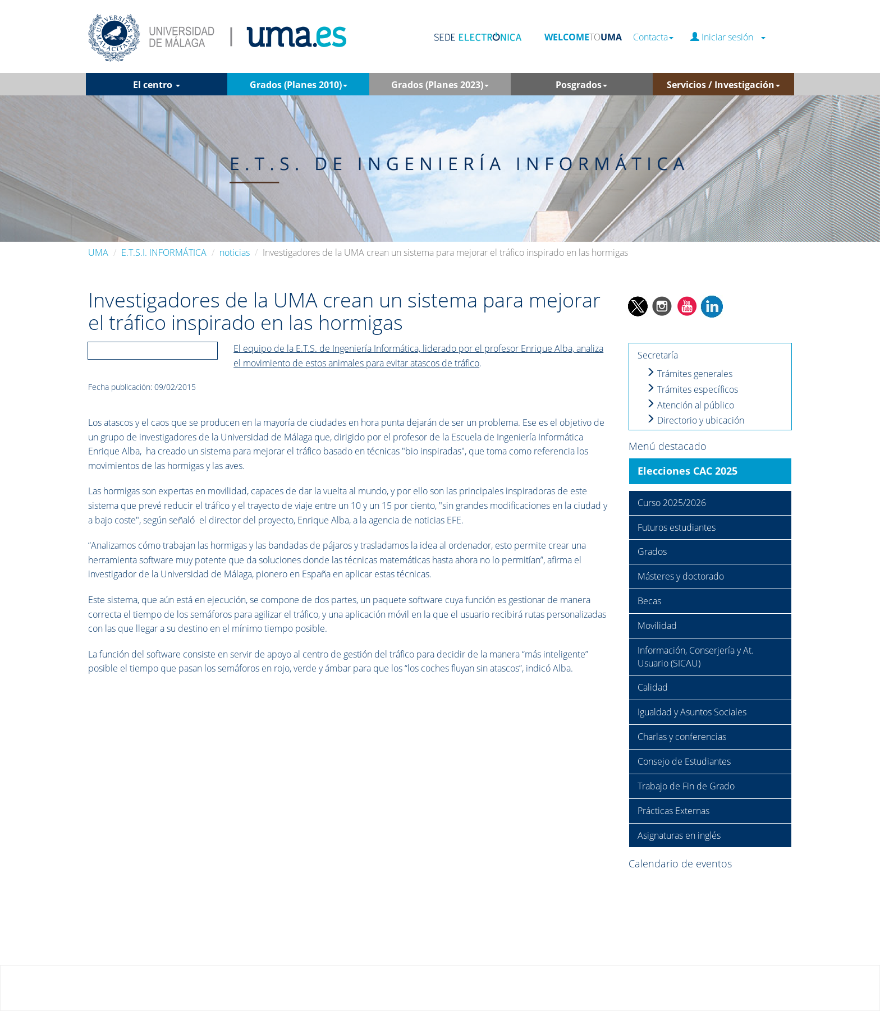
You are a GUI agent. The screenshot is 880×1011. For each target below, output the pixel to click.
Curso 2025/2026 (672, 503)
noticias (234, 252)
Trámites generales (689, 373)
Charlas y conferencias (682, 736)
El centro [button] (156, 85)
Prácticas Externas (673, 811)
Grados (652, 551)
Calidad (653, 687)
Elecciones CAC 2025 (687, 470)
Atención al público (690, 405)
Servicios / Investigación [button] (723, 85)
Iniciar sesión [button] (728, 37)
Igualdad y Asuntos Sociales (692, 712)
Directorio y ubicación (695, 420)
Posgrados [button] (581, 85)
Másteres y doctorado (681, 576)
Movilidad (657, 625)
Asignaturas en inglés (679, 835)
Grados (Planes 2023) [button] (440, 85)
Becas (649, 601)
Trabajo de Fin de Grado (686, 786)
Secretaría (658, 355)
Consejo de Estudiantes (684, 761)
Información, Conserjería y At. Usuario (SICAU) (696, 656)
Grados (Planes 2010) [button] (298, 85)
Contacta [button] (653, 37)
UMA (98, 252)
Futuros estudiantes (677, 527)
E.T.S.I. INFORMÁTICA (164, 252)
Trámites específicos (692, 389)
